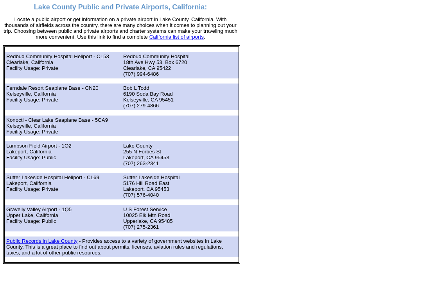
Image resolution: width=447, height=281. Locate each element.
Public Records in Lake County (41, 241)
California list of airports (176, 37)
